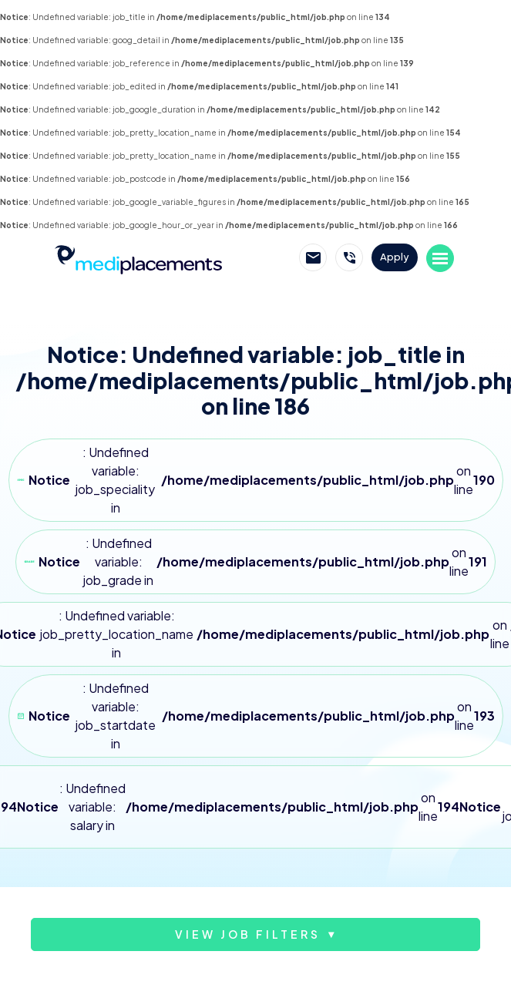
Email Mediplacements (313, 257)
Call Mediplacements (349, 257)
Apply (394, 256)
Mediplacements (138, 258)
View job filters (248, 934)
